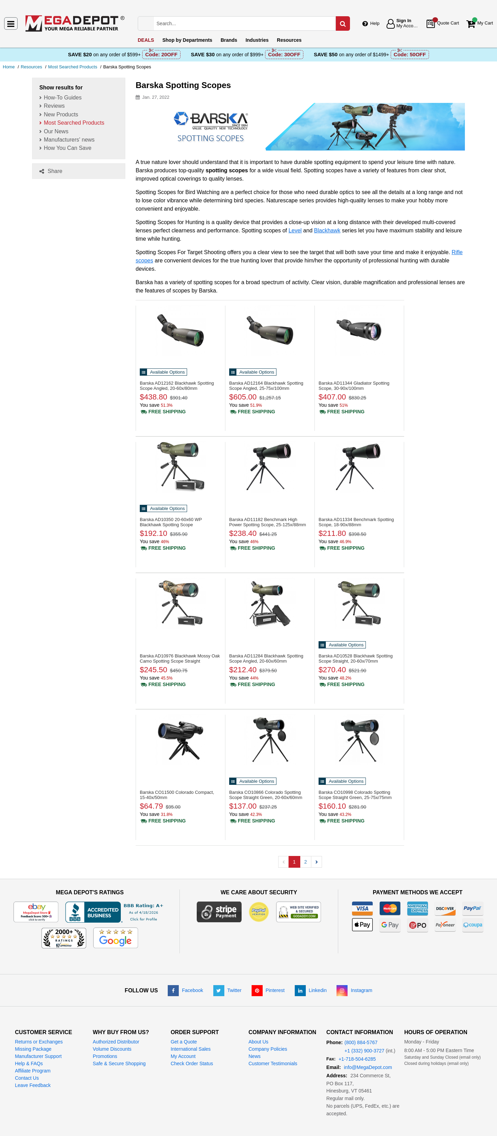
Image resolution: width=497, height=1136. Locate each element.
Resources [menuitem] (289, 40)
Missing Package (33, 1049)
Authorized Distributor (116, 1041)
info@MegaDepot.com (368, 1067)
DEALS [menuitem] (146, 40)
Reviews (54, 106)
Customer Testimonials (272, 1063)
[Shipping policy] (163, 411)
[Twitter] (227, 990)
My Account (182, 1056)
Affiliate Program (32, 1071)
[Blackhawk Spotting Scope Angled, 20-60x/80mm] (180, 330)
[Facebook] (185, 990)
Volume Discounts (112, 1049)
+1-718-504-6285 (357, 1059)
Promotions (105, 1056)
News (254, 1056)
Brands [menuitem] (229, 40)
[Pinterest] (268, 990)
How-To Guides (62, 97)
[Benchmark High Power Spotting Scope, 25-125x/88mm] (270, 467)
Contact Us (27, 1078)
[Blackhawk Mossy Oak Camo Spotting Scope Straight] (180, 603)
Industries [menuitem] (257, 40)
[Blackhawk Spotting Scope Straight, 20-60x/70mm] (359, 603)
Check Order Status (191, 1063)
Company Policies (267, 1049)
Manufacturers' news (69, 140)
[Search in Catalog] (342, 23)
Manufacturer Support (38, 1056)
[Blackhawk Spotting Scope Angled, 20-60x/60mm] (270, 603)
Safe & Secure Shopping (119, 1063)
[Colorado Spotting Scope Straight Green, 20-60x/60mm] (270, 740)
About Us (258, 1041)
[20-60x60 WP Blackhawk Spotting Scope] (180, 467)
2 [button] (305, 862)
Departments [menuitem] (187, 40)
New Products (61, 114)
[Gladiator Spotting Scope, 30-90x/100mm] (359, 330)
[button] (316, 862)
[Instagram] (354, 990)
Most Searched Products (74, 123)
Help (375, 23)
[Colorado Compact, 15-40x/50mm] (180, 740)
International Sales (190, 1049)
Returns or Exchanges (39, 1041)
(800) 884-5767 (361, 1042)
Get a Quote (183, 1041)
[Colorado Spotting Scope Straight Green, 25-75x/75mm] (359, 740)
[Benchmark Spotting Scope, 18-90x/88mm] (359, 467)
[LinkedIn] (311, 990)
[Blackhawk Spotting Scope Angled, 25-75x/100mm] (270, 330)
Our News (56, 131)
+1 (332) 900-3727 (364, 1050)
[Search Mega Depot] (251, 23)
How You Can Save (67, 148)
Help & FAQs (29, 1063)
